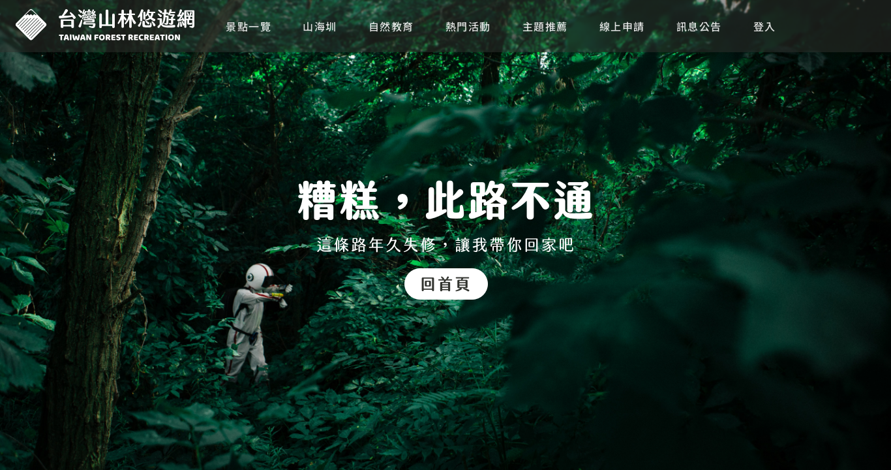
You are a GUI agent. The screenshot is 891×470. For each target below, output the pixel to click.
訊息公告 (699, 26)
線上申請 (622, 26)
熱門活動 (468, 26)
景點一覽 (248, 26)
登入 (764, 26)
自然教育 (391, 26)
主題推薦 (545, 26)
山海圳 (320, 26)
